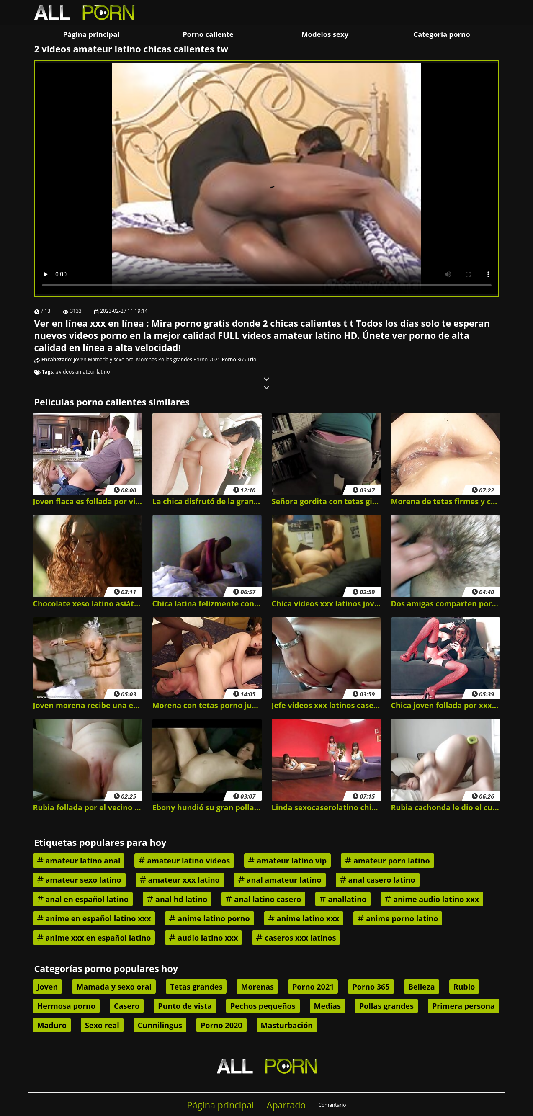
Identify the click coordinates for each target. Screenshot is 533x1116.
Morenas (146, 359)
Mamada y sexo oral (111, 359)
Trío (251, 359)
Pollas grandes (175, 359)
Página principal (91, 34)
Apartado (286, 1105)
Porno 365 (234, 359)
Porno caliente (208, 34)
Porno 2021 (206, 359)
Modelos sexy (324, 34)
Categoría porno (441, 34)
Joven (80, 359)
